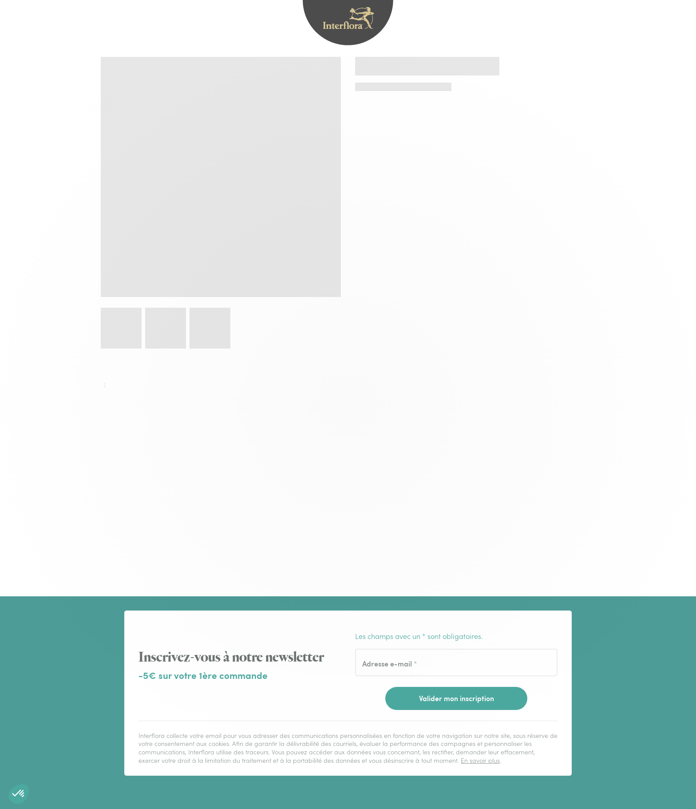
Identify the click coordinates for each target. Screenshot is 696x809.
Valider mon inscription (456, 698)
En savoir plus (480, 761)
